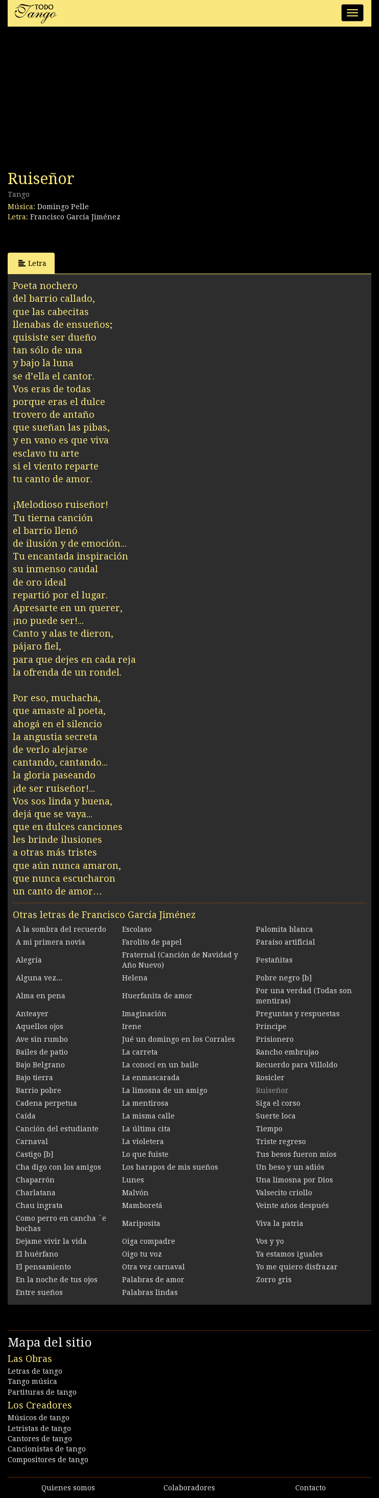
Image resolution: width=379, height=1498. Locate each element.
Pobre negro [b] (284, 978)
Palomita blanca (284, 929)
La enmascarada (151, 1078)
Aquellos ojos (39, 1026)
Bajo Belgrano (40, 1065)
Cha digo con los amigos (58, 1167)
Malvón (135, 1193)
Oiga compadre (148, 1241)
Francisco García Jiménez (75, 217)
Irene (131, 1026)
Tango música (32, 1381)
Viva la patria (279, 1223)
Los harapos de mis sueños (170, 1167)
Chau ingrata (39, 1205)
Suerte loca (276, 1116)
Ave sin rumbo (42, 1039)
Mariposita (141, 1223)
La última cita (146, 1129)
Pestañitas (274, 960)
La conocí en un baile (160, 1065)
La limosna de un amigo (164, 1090)
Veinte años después (292, 1205)
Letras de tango (35, 1371)
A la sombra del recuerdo (61, 929)
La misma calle (148, 1116)
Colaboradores (189, 1488)
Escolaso (137, 929)
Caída (26, 1116)
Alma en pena (40, 996)
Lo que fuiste (145, 1154)
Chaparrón (35, 1180)
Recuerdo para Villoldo (297, 1065)
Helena (135, 978)
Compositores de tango (48, 1460)
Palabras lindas (150, 1292)
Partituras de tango (42, 1392)
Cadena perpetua (46, 1103)
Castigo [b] (34, 1154)
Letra (32, 263)
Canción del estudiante (57, 1129)
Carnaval (32, 1141)
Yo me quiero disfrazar (297, 1267)
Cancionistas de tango (47, 1449)
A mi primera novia (50, 942)
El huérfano (37, 1254)
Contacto (310, 1488)
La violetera (143, 1141)
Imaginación (144, 1014)
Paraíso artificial (285, 942)
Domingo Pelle (63, 207)
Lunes (133, 1180)
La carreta (140, 1052)
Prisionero (275, 1039)
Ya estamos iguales (289, 1254)
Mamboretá (142, 1205)
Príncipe (271, 1026)
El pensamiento (43, 1267)
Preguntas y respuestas (298, 1014)
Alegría (29, 960)
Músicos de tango (38, 1418)
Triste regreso (281, 1141)
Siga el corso (278, 1103)
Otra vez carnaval (153, 1267)
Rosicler (270, 1078)
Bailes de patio (42, 1052)
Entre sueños (39, 1292)
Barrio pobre (38, 1090)
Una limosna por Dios (294, 1180)
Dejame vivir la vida (51, 1241)
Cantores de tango (40, 1439)
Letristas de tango (39, 1428)
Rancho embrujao (287, 1052)
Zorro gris (274, 1280)
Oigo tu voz (142, 1254)
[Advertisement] (84, 101)
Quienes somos (68, 1488)
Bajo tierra (34, 1078)
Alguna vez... (39, 978)
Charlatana (36, 1193)
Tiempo (269, 1129)
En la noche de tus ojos (57, 1280)
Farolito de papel (152, 942)
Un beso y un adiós (290, 1167)
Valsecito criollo (284, 1193)
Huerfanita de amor (157, 996)
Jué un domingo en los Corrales (178, 1039)
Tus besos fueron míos (296, 1154)
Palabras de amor (153, 1280)
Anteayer (32, 1014)
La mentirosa (145, 1103)
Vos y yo (270, 1241)
